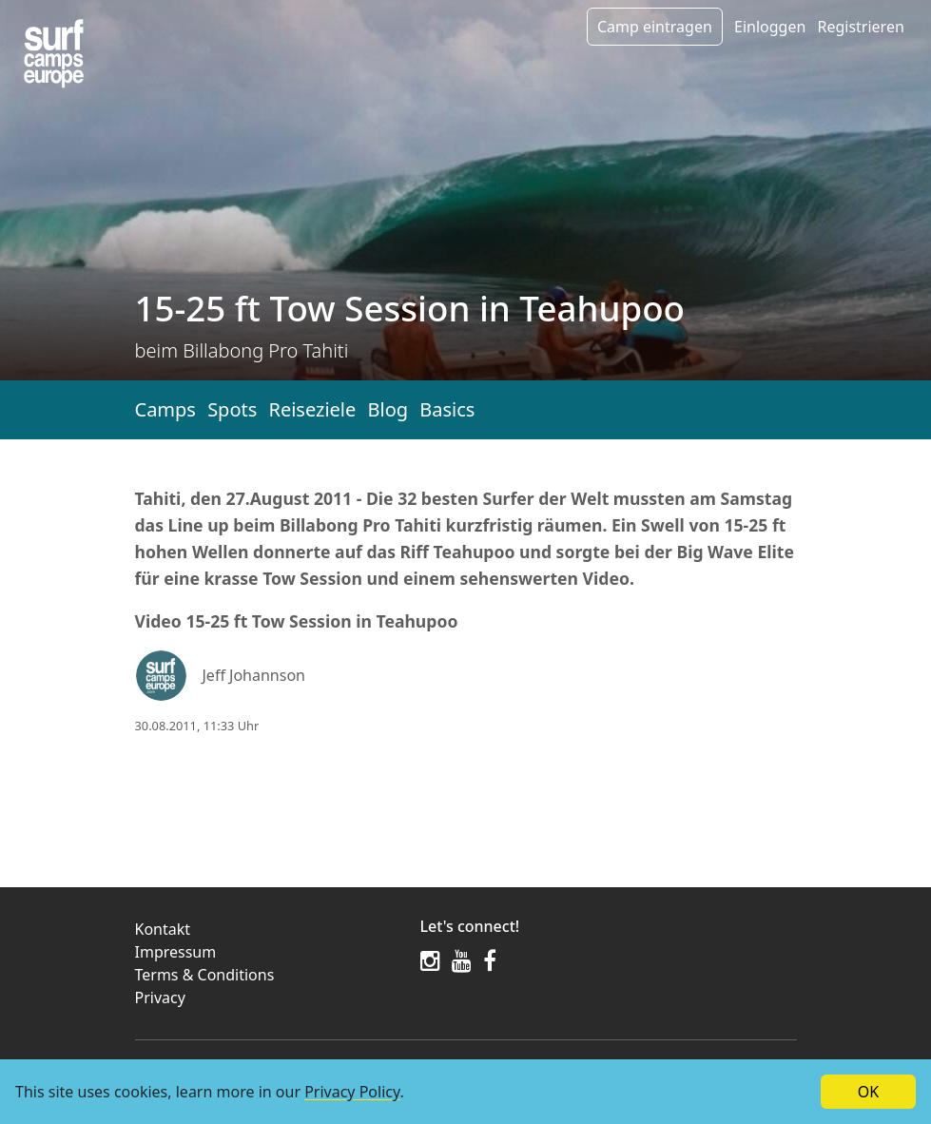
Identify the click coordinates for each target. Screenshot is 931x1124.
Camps (165, 409)
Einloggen (769, 26)
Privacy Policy (351, 1091)
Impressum (176, 951)
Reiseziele (312, 409)
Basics (447, 409)
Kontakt (163, 929)
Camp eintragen (654, 26)
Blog (387, 409)
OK (868, 1091)
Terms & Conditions (205, 974)
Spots (232, 409)
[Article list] (54, 53)
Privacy (160, 997)
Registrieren (860, 26)
